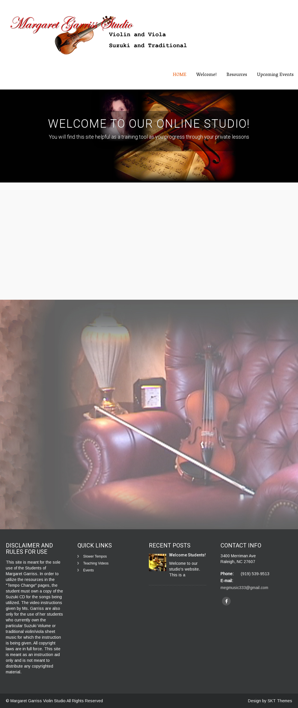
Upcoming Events (275, 75)
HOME (179, 75)
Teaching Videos (96, 563)
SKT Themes (280, 700)
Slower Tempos (95, 556)
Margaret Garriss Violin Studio (38, 700)
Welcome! (206, 75)
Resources (237, 75)
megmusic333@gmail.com (244, 587)
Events (88, 570)
